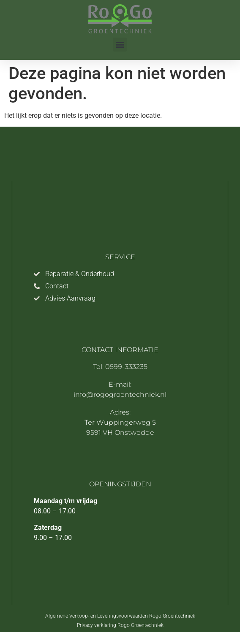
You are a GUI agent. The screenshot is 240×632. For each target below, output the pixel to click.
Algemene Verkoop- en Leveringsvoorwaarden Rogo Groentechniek (120, 616)
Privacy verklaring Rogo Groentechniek (120, 625)
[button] (120, 45)
